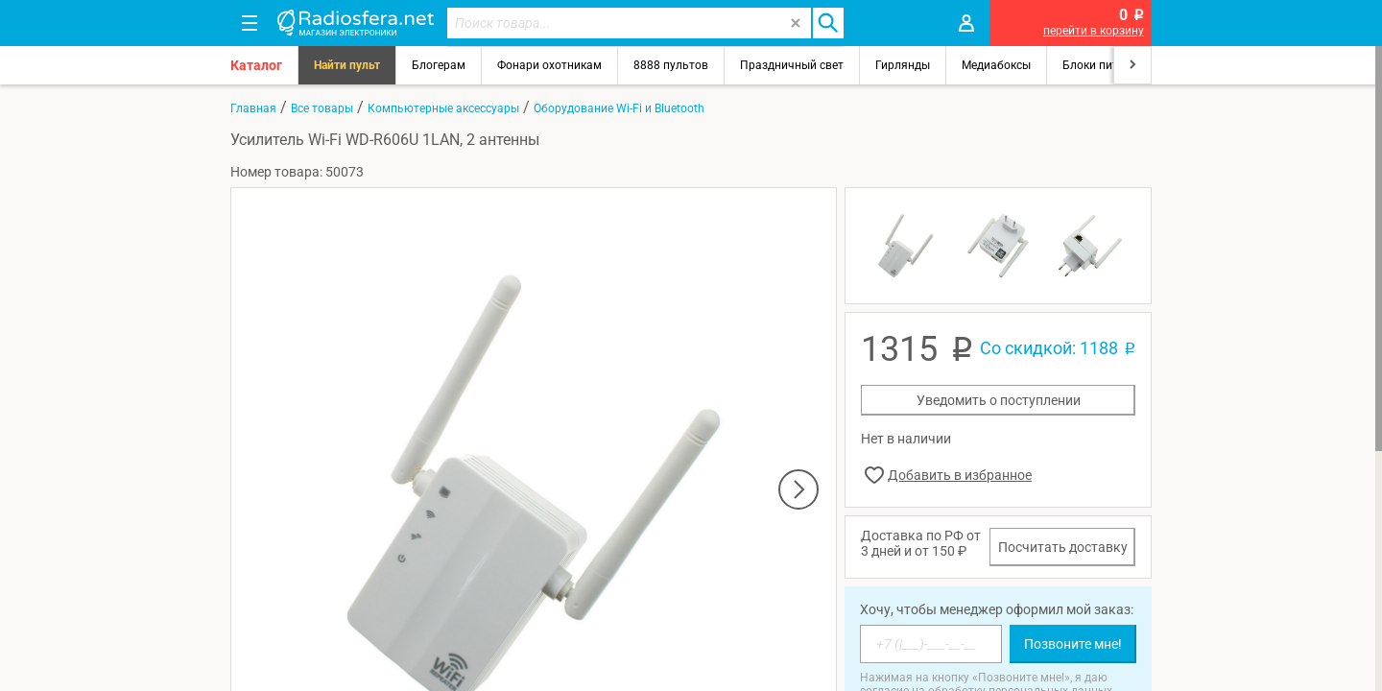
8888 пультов (670, 65)
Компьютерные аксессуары (443, 108)
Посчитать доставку (1063, 547)
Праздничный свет (792, 65)
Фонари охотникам (549, 65)
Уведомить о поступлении (999, 400)
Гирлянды (902, 65)
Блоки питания (1103, 65)
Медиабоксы (996, 65)
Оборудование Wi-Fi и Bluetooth (619, 108)
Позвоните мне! (1073, 644)
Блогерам (438, 65)
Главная (253, 108)
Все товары (322, 108)
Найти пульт (347, 65)
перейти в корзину (1093, 30)
